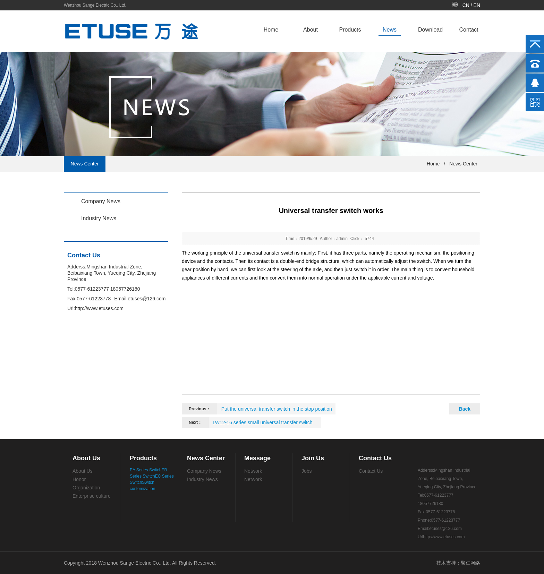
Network (253, 471)
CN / (468, 5)
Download (430, 30)
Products (350, 30)
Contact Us (371, 471)
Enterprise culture (92, 496)
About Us (83, 471)
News (390, 30)
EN (477, 5)
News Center (463, 163)
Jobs (306, 471)
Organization (86, 487)
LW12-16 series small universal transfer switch (263, 422)
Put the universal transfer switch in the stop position (276, 409)
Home (271, 30)
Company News (100, 201)
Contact (468, 30)
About (310, 30)
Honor (79, 479)
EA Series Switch (145, 470)
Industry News (98, 218)
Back (464, 409)
